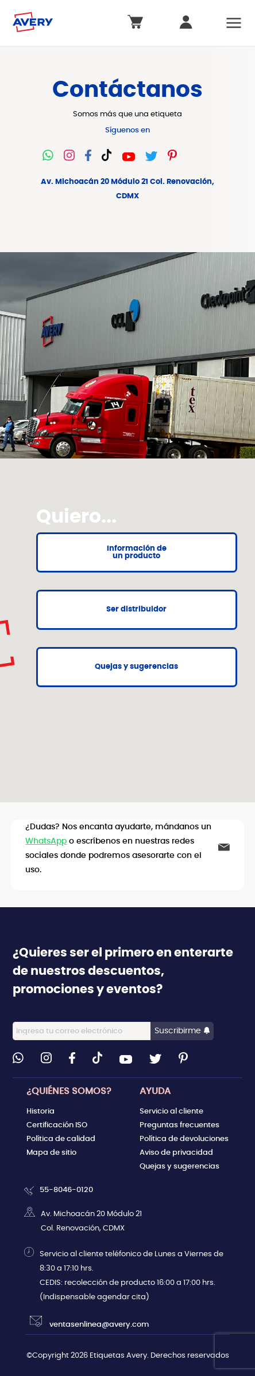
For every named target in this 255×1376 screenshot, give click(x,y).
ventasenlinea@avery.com (89, 1322)
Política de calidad (60, 1139)
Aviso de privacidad (176, 1152)
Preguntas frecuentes (179, 1125)
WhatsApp (46, 841)
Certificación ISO (56, 1125)
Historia (40, 1111)
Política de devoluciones (184, 1139)
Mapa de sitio (51, 1152)
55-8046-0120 (66, 1190)
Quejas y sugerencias (179, 1166)
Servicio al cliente (171, 1111)
